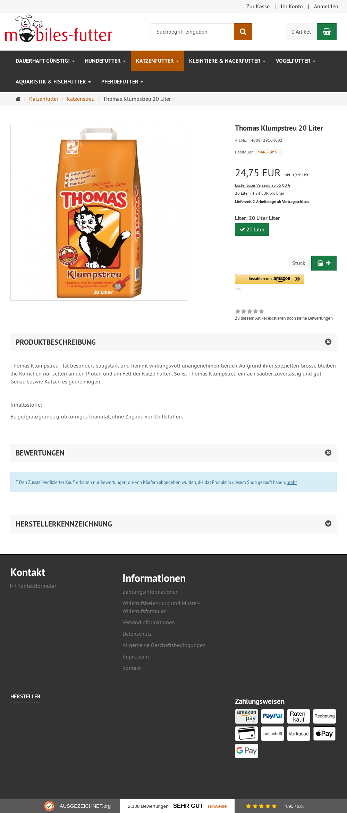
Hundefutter (105, 60)
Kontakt (131, 667)
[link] (284, 315)
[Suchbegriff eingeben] (192, 31)
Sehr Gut (188, 806)
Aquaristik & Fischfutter (53, 81)
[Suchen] (243, 31)
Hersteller (25, 696)
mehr (292, 482)
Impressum (135, 656)
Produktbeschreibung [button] (56, 342)
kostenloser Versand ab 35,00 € (262, 185)
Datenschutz (137, 633)
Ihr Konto (292, 6)
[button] (269, 282)
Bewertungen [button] (40, 453)
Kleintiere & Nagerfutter (227, 60)
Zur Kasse (258, 6)
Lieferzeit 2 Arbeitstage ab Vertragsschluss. (272, 201)
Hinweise (217, 806)
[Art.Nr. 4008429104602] (286, 140)
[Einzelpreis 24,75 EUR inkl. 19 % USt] (286, 172)
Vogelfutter (295, 60)
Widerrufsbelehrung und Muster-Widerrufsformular (161, 607)
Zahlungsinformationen (150, 591)
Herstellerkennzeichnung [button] (64, 524)
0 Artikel (301, 31)
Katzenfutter (157, 60)
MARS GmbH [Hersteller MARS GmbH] (268, 151)
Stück (298, 262)
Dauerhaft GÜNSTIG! (45, 60)
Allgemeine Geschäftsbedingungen (164, 645)
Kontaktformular (33, 585)
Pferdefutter (122, 81)
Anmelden (326, 6)
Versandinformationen (148, 622)
